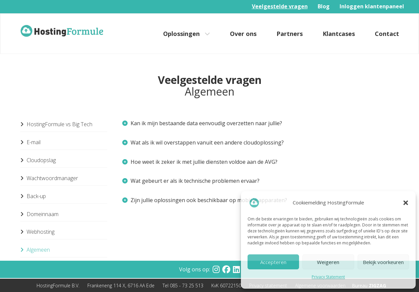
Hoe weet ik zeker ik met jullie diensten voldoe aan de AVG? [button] (199, 161)
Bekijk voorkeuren (383, 262)
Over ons (243, 34)
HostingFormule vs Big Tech (56, 124)
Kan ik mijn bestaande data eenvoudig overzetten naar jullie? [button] (202, 123)
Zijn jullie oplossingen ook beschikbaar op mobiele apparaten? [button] (204, 200)
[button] (405, 202)
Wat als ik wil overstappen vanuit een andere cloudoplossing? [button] (203, 142)
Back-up (33, 196)
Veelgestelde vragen (280, 6)
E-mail (30, 142)
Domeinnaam (39, 214)
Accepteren (273, 262)
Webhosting (37, 231)
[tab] (258, 123)
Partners (289, 34)
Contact (387, 34)
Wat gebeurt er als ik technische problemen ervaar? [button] (191, 180)
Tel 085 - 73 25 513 (182, 285)
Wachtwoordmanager (49, 178)
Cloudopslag (38, 160)
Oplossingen (181, 34)
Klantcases (339, 34)
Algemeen (35, 249)
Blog (324, 6)
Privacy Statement (328, 277)
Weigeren (328, 262)
